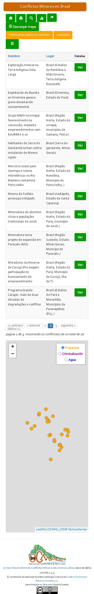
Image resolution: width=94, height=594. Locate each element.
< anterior (33, 326)
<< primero (15, 326)
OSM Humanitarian (73, 529)
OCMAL (52, 529)
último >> (13, 329)
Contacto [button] (63, 35)
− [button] (12, 354)
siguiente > (68, 326)
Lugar (50, 56)
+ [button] (12, 347)
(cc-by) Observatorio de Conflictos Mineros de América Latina (38, 568)
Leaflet (41, 529)
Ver (80, 67)
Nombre (14, 56)
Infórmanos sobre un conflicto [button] (29, 35)
